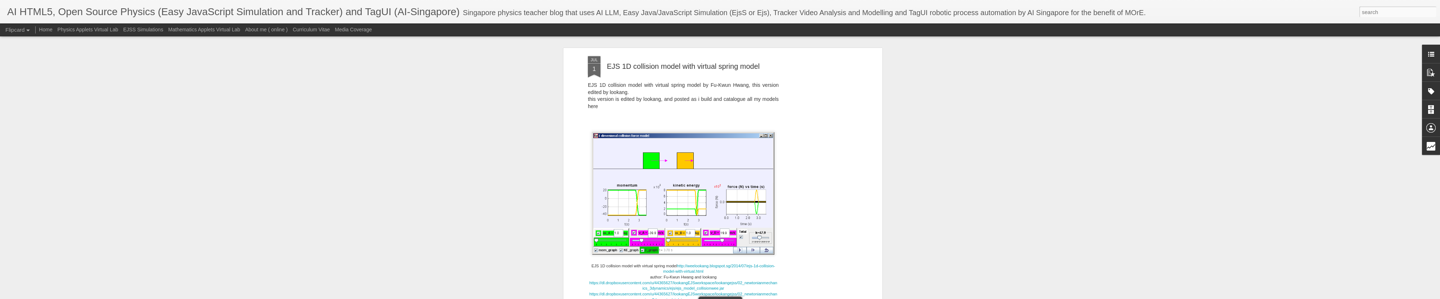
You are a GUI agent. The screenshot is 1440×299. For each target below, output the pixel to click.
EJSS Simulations (143, 29)
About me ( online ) (266, 29)
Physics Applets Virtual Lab (88, 29)
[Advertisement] (818, 170)
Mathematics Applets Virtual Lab (204, 29)
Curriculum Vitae (311, 29)
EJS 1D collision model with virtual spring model (683, 66)
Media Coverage (353, 29)
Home (45, 29)
